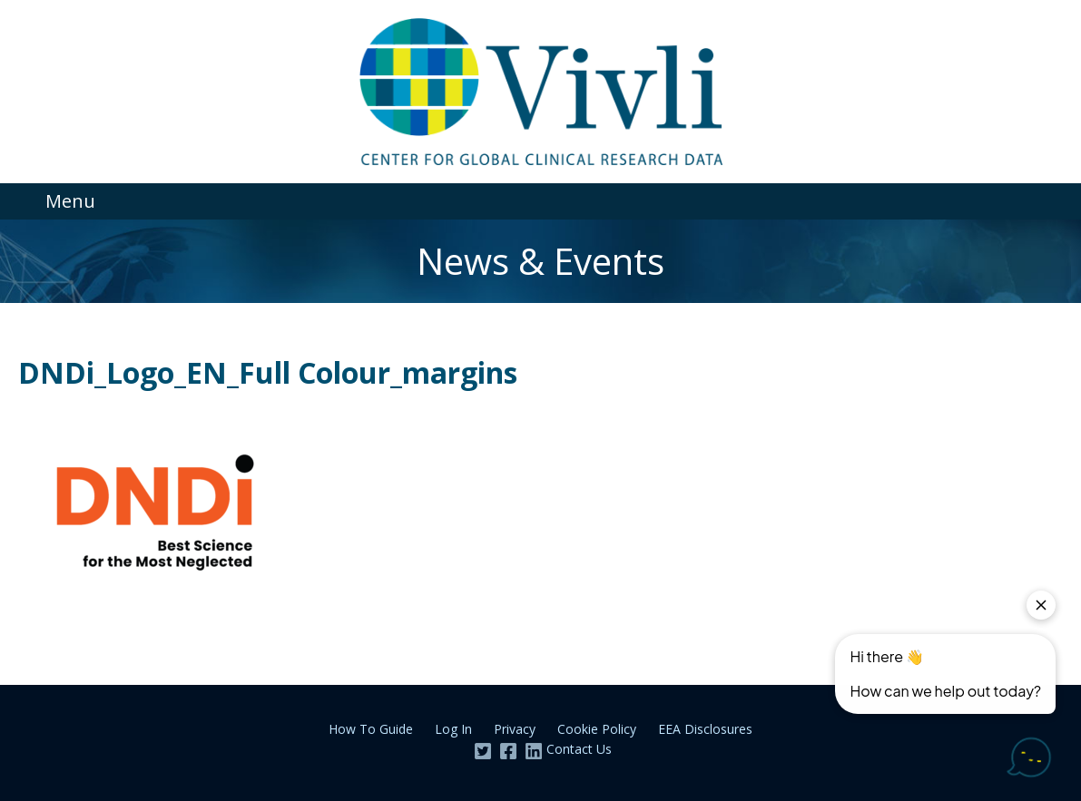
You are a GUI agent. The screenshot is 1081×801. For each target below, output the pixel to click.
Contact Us (579, 748)
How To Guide (371, 729)
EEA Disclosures (705, 729)
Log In (453, 729)
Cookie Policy (596, 729)
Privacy (515, 729)
